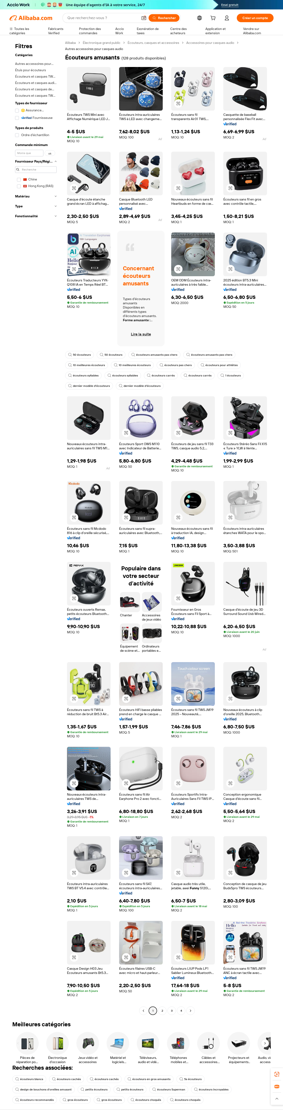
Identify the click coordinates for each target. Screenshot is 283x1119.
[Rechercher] (164, 18)
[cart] (213, 19)
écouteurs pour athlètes (219, 365)
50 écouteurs (79, 355)
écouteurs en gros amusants (149, 1079)
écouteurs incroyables (211, 1089)
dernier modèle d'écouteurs (89, 386)
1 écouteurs (231, 375)
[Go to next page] (190, 1010)
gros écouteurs (75, 1100)
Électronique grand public (102, 43)
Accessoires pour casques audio (210, 43)
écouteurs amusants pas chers (154, 355)
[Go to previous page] (143, 1010)
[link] (277, 1074)
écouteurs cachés (66, 1079)
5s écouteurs (190, 1079)
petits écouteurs (94, 1089)
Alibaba (70, 43)
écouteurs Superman (168, 1089)
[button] (144, 18)
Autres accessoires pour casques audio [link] (94, 49)
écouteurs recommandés (34, 1100)
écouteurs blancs (29, 1079)
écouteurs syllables (83, 375)
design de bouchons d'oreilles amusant (43, 1089)
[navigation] (35, 527)
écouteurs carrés (161, 375)
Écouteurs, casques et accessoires (153, 43)
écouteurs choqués (146, 1100)
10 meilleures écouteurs (86, 365)
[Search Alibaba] (102, 18)
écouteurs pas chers (176, 365)
